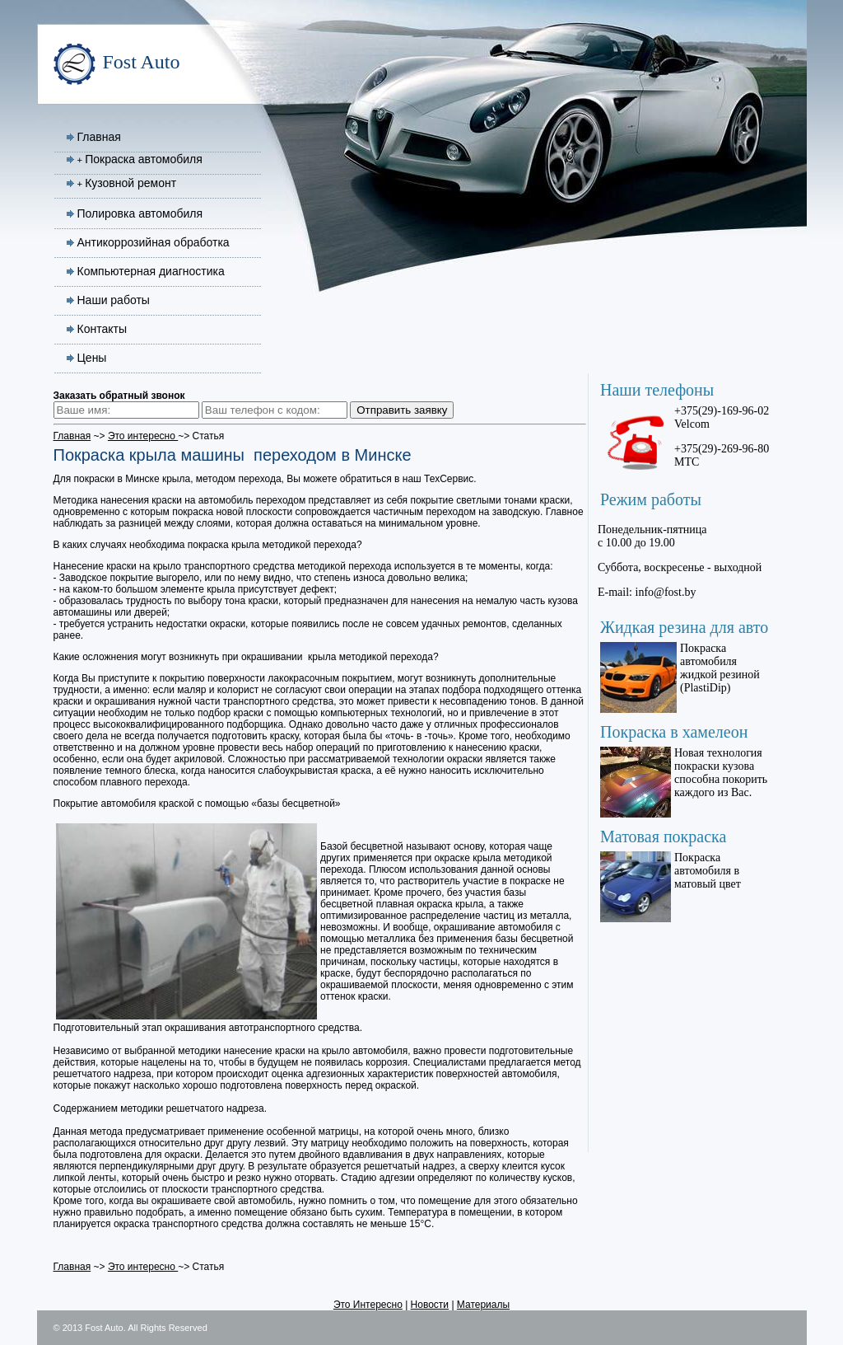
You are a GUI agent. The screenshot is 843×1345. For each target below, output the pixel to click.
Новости (430, 1304)
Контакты (102, 328)
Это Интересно (368, 1304)
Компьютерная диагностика (151, 271)
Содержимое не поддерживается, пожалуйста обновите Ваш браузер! (687, 746)
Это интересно (143, 436)
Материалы (483, 1304)
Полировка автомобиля (140, 213)
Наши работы (113, 300)
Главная (99, 136)
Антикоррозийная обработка (153, 242)
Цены (92, 357)
